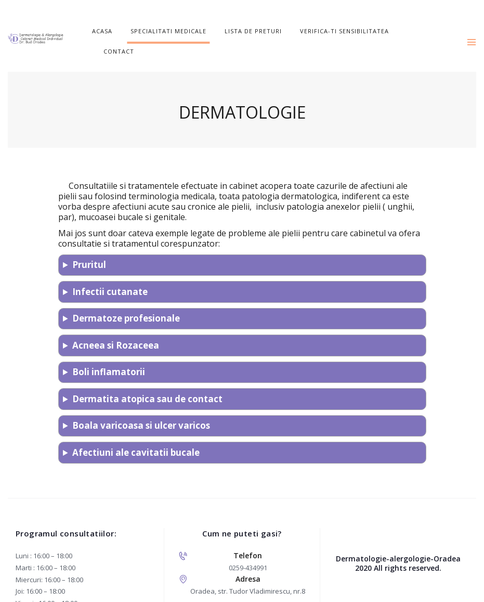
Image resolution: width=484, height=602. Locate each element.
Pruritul (89, 245)
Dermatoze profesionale (126, 298)
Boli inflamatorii (108, 352)
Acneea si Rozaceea (115, 325)
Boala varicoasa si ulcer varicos (141, 406)
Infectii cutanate (110, 271)
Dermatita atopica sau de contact (147, 379)
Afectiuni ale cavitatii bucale (136, 432)
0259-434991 (248, 547)
